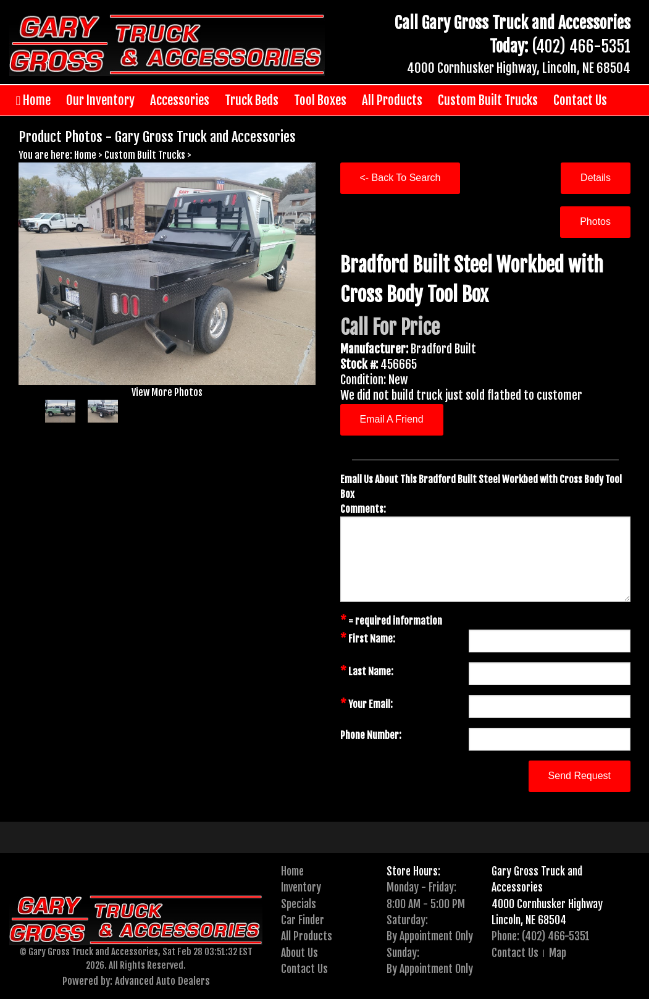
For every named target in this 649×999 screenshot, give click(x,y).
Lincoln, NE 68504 (529, 920)
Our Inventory (100, 100)
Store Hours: (413, 871)
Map (557, 952)
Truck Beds (251, 100)
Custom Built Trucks (488, 100)
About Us (299, 952)
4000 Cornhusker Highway (547, 904)
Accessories (179, 100)
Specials (298, 904)
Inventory (301, 887)
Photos (595, 221)
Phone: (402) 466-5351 (541, 936)
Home (33, 100)
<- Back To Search (400, 177)
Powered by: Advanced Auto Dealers (136, 980)
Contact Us (580, 100)
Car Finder (302, 920)
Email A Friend (392, 419)
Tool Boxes (320, 100)
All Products (392, 100)
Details (595, 177)
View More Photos (167, 392)
